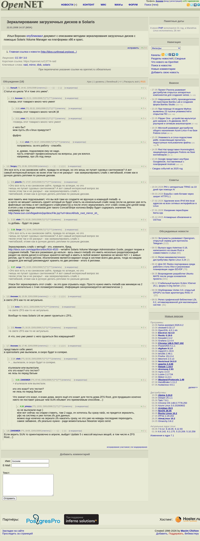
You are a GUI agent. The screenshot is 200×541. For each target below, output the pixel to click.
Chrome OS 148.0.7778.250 (172, 403)
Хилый (13, 88)
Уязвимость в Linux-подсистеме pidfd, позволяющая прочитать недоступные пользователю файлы (172, 140)
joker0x (18, 182)
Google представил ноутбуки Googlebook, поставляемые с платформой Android (171, 162)
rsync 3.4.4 (163, 371)
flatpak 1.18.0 (165, 366)
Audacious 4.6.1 (166, 384)
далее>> (193, 387)
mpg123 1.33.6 (166, 351)
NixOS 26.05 (164, 410)
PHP (160, 28)
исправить (133, 48)
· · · (56, 88)
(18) (22, 81)
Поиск (147, 4)
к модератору (71, 88)
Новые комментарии (163, 69)
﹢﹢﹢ (50, 88)
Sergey (13, 166)
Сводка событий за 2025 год (167, 168)
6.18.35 (170, 429)
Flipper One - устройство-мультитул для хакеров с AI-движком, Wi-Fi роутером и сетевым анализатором (174, 121)
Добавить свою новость (165, 72)
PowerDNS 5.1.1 (166, 346)
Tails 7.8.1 (163, 400)
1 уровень (99, 81)
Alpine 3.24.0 (165, 395)
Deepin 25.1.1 (165, 397)
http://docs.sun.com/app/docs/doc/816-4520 (33, 249)
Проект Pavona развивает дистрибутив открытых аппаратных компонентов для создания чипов (172, 92)
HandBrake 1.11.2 (167, 382)
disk (39, 64)
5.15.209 (180, 431)
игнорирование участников (118, 447)
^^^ (50, 98)
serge (18, 267)
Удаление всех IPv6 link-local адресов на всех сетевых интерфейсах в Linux (175, 203)
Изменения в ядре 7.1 (162, 435)
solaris (46, 64)
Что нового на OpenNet (164, 62)
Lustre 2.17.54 (165, 374)
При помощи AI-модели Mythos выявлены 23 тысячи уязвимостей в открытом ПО (172, 111)
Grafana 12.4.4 (166, 340)
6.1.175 (171, 431)
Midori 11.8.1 (164, 377)
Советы (174, 180)
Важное (174, 83)
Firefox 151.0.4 (166, 356)
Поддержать (176, 537)
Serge (18, 230)
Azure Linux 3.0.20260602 (171, 405)
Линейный (111, 81)
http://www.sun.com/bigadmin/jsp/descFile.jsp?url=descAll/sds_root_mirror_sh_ (53, 213)
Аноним (19, 98)
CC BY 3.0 (21, 57)
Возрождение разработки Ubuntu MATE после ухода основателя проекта (173, 276)
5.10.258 (190, 431)
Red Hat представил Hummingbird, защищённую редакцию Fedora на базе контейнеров (174, 152)
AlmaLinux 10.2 (166, 418)
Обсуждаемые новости (174, 231)
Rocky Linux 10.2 (167, 413)
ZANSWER (25, 380)
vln (176, 330)
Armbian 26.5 (165, 408)
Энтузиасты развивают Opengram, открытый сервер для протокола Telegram (174, 241)
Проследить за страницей (17, 537)
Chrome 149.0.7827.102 (171, 343)
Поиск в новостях (161, 65)
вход (167, 1)
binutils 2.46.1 (165, 353)
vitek (22, 108)
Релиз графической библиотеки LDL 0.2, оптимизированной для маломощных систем (175, 302)
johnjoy (28, 406)
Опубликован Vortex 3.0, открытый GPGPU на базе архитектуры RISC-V (174, 291)
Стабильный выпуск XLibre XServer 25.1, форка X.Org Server (174, 284)
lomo (17, 307)
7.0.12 (161, 429)
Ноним (18, 328)
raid (25, 64)
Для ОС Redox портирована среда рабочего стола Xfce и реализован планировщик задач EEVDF (174, 267)
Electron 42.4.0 (166, 333)
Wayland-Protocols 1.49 (171, 379)
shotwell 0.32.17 (166, 327)
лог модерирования (139, 447)
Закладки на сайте (13, 535)
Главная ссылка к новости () (43, 51)
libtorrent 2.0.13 (166, 358)
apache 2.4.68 (165, 364)
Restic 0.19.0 (165, 335)
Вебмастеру (192, 537)
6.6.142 (162, 431)
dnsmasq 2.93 (165, 369)
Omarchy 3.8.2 (165, 421)
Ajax (89, 81)
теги (155, 4)
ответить (41, 88)
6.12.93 (179, 429)
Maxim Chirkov (190, 535)
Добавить (161, 537)
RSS (143, 81)
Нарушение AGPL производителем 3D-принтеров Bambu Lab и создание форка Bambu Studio (174, 102)
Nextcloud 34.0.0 (167, 361)
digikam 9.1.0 (165, 348)
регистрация (175, 1)
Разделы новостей (162, 58)
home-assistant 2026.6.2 (170, 325)
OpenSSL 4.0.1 (166, 330)
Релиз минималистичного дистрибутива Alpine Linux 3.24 (169, 258)
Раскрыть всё (131, 81)
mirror (32, 64)
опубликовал (34, 35)
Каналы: (156, 55)
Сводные (180, 58)
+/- (120, 81)
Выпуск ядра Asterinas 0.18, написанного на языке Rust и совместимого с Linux (170, 250)
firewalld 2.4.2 (165, 338)
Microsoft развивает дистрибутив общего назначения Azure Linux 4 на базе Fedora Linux (175, 130)
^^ (47, 98)
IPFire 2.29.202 (166, 416)
